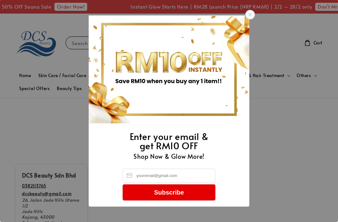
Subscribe (169, 192)
